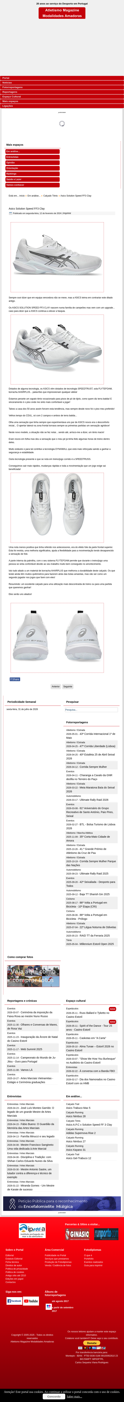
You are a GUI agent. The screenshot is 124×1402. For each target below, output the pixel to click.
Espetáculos (72, 1008)
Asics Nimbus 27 (76, 1141)
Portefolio (89, 1258)
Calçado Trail (72, 1104)
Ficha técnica (12, 1262)
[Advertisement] (62, 47)
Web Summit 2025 (31, 1049)
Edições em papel (14, 1279)
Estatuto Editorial (14, 1258)
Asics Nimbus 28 (76, 1116)
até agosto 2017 (60, 1301)
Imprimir (67, 213)
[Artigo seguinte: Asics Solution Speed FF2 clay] (67, 686)
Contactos (11, 1282)
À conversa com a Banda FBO (97, 1071)
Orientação (12, 168)
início (22, 195)
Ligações (7, 105)
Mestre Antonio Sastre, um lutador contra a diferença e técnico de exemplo (29, 1173)
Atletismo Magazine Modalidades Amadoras (32, 1341)
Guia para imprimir (93, 1265)
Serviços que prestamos (57, 1258)
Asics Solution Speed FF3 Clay (27, 208)
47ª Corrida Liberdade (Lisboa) (97, 746)
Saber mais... (74, 1396)
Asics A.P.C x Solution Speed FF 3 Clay (89, 1124)
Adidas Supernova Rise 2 (81, 1133)
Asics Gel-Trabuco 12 (78, 1158)
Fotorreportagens (12, 87)
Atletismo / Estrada (75, 730)
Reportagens (9, 92)
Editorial (10, 1255)
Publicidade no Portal (55, 1255)
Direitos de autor (14, 1265)
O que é (88, 1255)
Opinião (10, 162)
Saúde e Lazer (13, 179)
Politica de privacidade (17, 1269)
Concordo (54, 1396)
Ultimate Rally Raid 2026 (94, 799)
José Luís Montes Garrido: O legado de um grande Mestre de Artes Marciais (30, 1111)
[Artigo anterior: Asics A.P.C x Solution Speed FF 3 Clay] (56, 686)
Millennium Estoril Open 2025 (97, 943)
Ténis (69, 940)
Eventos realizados (93, 1262)
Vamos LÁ (27, 1069)
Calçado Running (74, 1112)
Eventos (70, 771)
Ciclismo (70, 899)
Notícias (7, 82)
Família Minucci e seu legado (37, 1136)
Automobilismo (73, 796)
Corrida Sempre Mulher (93, 766)
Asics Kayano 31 (76, 1149)
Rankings (11, 173)
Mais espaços (10, 101)
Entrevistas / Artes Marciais (20, 1104)
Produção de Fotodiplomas (58, 1262)
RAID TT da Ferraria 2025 (95, 935)
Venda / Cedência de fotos (58, 1265)
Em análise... (13, 151)
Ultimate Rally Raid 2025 (94, 873)
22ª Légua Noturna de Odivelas (98, 927)
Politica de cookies (15, 1272)
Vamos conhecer (15, 185)
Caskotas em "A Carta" (93, 1038)
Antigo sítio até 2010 (16, 1275)
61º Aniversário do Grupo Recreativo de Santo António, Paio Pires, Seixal (89, 812)
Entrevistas (12, 157)
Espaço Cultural (11, 96)
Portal (5, 78)
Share (15, 679)
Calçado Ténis (50, 195)
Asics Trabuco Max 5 (78, 1107)
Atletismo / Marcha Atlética (79, 833)
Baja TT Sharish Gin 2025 (95, 894)
